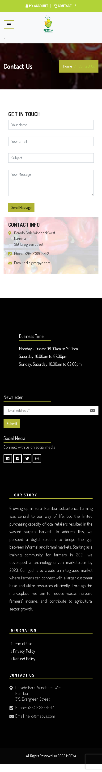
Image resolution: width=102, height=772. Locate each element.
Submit (12, 423)
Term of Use (22, 643)
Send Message (21, 207)
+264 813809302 (37, 253)
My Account (37, 6)
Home (67, 66)
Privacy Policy (24, 651)
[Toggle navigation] (9, 24)
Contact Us (65, 6)
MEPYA (71, 756)
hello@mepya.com (37, 262)
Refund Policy (24, 658)
